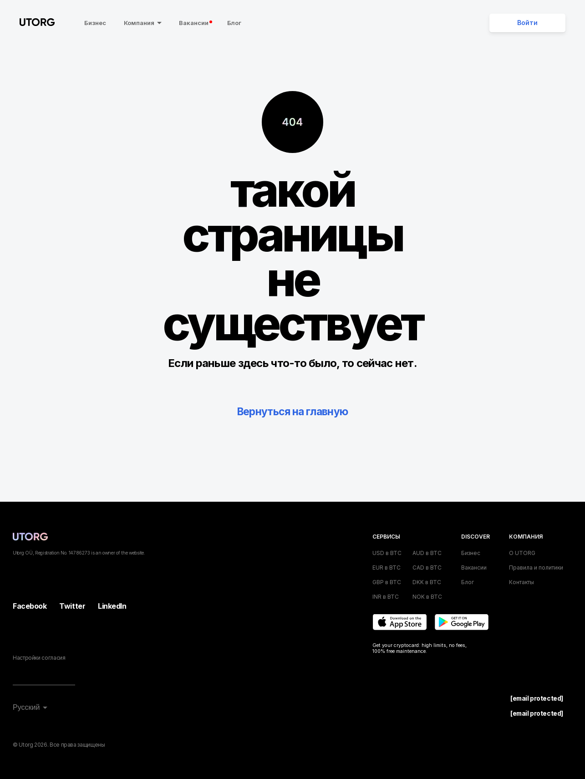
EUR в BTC (386, 567)
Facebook (29, 606)
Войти (527, 22)
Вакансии (193, 22)
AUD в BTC (427, 553)
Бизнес (93, 22)
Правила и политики (536, 567)
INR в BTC (385, 596)
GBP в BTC (386, 582)
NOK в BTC (427, 596)
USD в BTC (387, 553)
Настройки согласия (39, 657)
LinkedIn (112, 606)
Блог (232, 22)
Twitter (72, 606)
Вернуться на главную (292, 411)
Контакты (521, 582)
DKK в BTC (426, 582)
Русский (26, 707)
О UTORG (522, 553)
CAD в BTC (427, 567)
